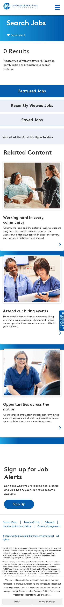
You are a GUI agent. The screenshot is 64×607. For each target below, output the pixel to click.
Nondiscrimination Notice (17, 526)
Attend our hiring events (25, 311)
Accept (17, 602)
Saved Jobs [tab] (32, 120)
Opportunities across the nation (26, 407)
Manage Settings (47, 602)
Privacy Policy (10, 522)
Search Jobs (26, 23)
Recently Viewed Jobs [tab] (32, 106)
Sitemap (49, 522)
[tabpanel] (32, 136)
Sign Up (19, 504)
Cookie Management (49, 526)
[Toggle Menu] (57, 7)
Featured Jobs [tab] (32, 91)
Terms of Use (31, 522)
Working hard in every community (23, 220)
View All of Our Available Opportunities (27, 137)
